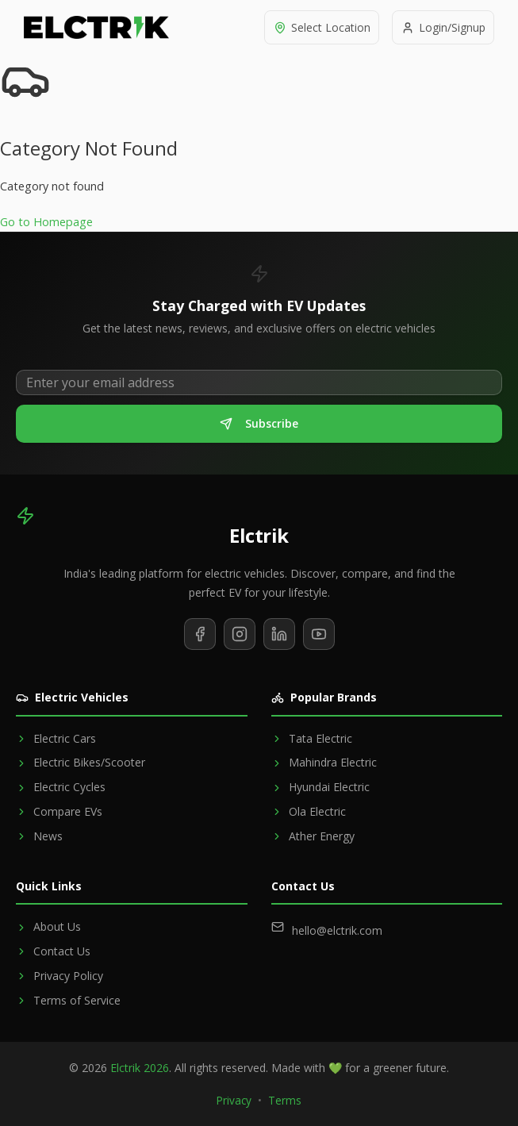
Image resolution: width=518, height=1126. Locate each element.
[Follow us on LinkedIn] (279, 634)
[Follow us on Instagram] (239, 634)
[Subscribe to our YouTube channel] (319, 634)
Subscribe (259, 423)
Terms (284, 1100)
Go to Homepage (46, 221)
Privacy (234, 1100)
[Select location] (318, 27)
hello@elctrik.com (337, 930)
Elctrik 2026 (139, 1067)
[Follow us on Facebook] (200, 634)
